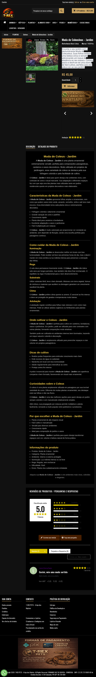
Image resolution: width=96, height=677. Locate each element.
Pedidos (4, 608)
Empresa (53, 614)
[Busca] (48, 10)
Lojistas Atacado (55, 621)
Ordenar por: (73, 557)
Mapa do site (54, 624)
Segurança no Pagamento (58, 618)
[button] (64, 112)
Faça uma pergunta (69, 537)
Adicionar (69, 86)
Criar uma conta (88, 2)
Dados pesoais (6, 605)
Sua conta (6, 599)
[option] (78, 112)
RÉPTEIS (21, 22)
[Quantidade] (75, 79)
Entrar (77, 2)
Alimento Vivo (43, 22)
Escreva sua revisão (48, 537)
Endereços (5, 614)
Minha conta (54, 627)
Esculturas (85, 22)
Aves (54, 22)
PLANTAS (31, 22)
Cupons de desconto (8, 618)
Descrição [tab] (30, 146)
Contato (4, 2)
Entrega (52, 605)
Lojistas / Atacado (17, 28)
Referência (66, 43)
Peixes (61, 22)
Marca (84, 43)
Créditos (5, 611)
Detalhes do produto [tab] (47, 146)
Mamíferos (72, 22)
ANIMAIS (12, 22)
